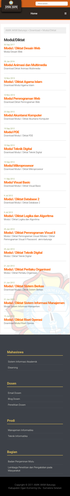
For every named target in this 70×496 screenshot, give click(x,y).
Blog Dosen (14, 398)
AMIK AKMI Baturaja (44, 484)
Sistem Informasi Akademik (22, 361)
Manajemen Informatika (20, 430)
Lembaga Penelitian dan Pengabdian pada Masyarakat (30, 469)
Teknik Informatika (18, 436)
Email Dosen (14, 393)
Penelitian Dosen (17, 404)
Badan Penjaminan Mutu (21, 461)
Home (34, 13)
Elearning (13, 367)
